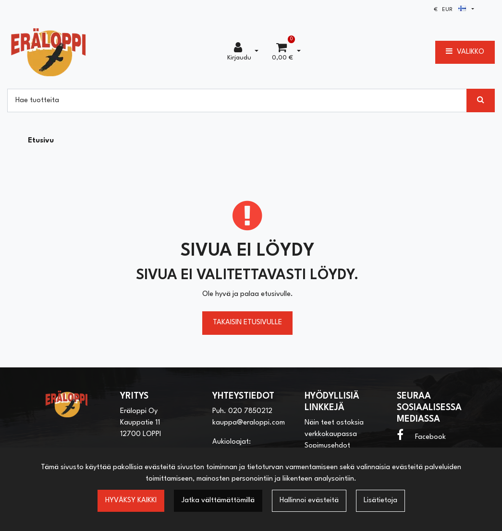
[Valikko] (465, 52)
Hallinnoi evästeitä (309, 500)
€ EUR (450, 9)
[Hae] (237, 100)
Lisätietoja (380, 500)
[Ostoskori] (282, 52)
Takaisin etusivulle (247, 322)
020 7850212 (250, 411)
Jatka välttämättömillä (218, 500)
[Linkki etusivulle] (48, 52)
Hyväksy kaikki (131, 500)
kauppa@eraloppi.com (248, 422)
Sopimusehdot (327, 445)
